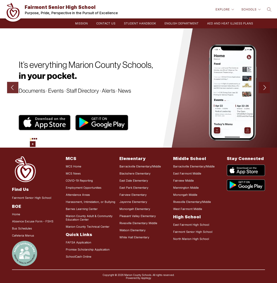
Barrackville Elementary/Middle (140, 166)
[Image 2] (32, 138)
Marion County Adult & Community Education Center (89, 217)
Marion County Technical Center (88, 226)
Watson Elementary (132, 230)
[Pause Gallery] (33, 144)
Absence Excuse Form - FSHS (32, 221)
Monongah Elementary (134, 209)
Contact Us (105, 23)
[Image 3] (34, 138)
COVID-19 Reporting (79, 180)
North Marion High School (191, 239)
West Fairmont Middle (187, 209)
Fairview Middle (183, 180)
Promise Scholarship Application (88, 249)
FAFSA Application (78, 242)
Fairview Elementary (133, 195)
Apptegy (146, 277)
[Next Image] (264, 88)
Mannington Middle (186, 187)
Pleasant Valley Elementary (137, 216)
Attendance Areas (78, 195)
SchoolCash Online (78, 256)
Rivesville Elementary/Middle (192, 202)
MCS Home (73, 166)
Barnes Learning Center (82, 209)
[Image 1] (30, 139)
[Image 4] (36, 138)
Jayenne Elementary (133, 202)
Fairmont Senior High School (192, 232)
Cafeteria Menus (23, 235)
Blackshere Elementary (135, 173)
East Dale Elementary (133, 180)
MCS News (73, 173)
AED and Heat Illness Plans (230, 23)
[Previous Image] (12, 88)
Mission (81, 23)
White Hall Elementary (134, 237)
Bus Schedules (22, 228)
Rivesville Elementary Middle (138, 223)
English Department (181, 23)
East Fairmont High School (191, 224)
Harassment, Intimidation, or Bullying (90, 202)
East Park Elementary (133, 187)
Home (16, 214)
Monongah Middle (185, 195)
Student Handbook (140, 23)
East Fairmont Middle (187, 173)
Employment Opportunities (83, 187)
